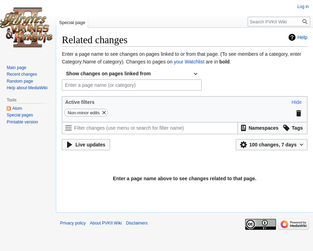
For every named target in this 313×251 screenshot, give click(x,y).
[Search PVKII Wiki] (279, 21)
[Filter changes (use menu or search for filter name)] (150, 128)
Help (302, 37)
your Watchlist (189, 61)
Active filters (79, 102)
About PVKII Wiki (106, 223)
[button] (296, 102)
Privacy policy (73, 223)
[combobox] (132, 73)
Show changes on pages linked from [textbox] (108, 73)
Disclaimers (137, 223)
